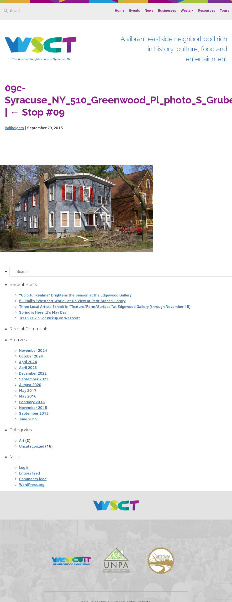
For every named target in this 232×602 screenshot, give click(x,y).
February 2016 (32, 401)
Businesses (167, 10)
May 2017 (28, 390)
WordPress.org (31, 484)
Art (21, 440)
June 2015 (28, 418)
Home (119, 10)
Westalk (187, 10)
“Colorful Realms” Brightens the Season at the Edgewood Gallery (75, 294)
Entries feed (29, 472)
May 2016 (27, 395)
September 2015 (33, 413)
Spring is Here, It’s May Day (43, 312)
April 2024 (28, 361)
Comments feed (33, 478)
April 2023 (28, 367)
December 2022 (33, 373)
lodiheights (14, 127)
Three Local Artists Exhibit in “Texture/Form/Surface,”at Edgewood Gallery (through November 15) (104, 306)
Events (134, 10)
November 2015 (33, 407)
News (149, 10)
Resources (206, 10)
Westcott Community (40, 45)
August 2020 (30, 384)
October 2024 (31, 355)
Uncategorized (31, 446)
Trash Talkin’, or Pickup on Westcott (49, 317)
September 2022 (33, 378)
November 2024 (33, 350)
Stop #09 (37, 112)
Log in (24, 467)
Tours (224, 10)
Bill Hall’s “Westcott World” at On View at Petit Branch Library (72, 300)
